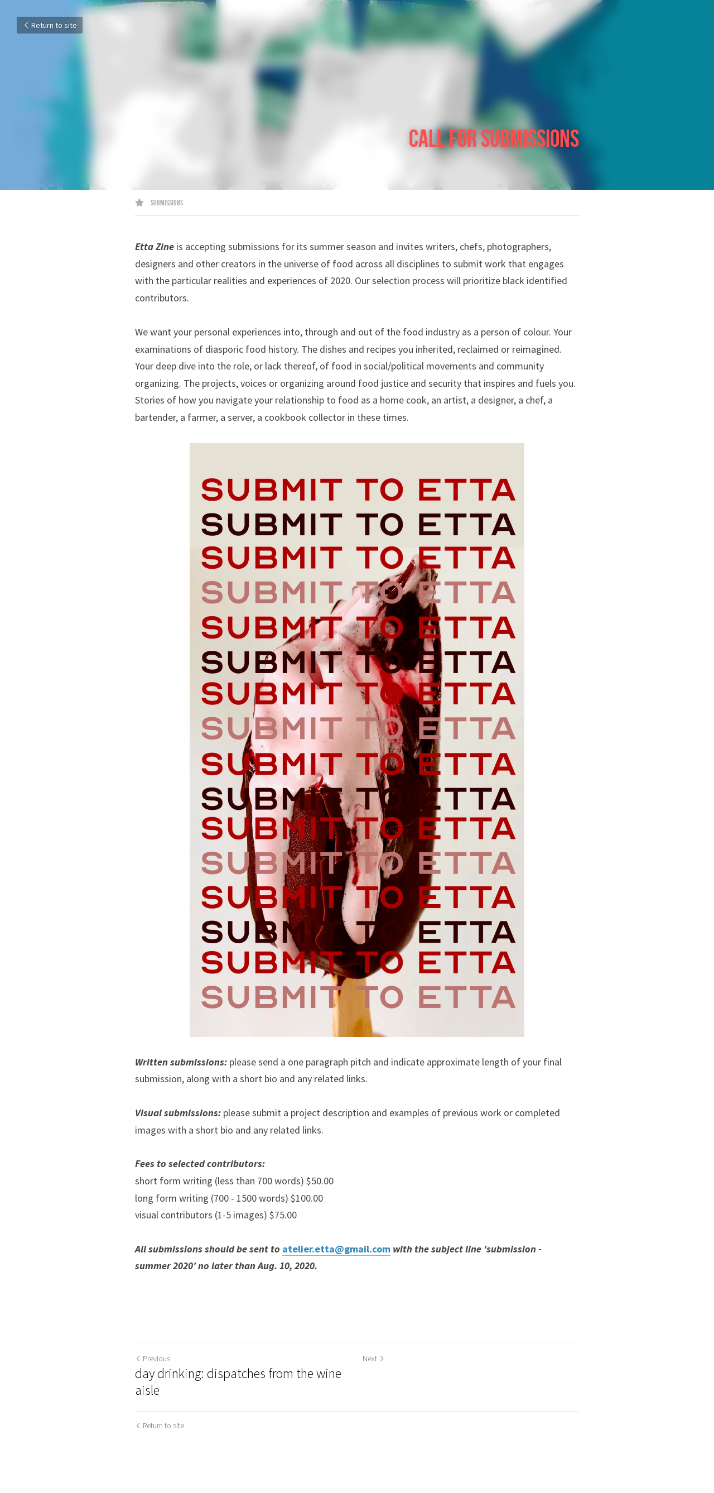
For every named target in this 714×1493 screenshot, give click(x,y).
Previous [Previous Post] (152, 1358)
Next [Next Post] (374, 1358)
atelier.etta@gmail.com (336, 1248)
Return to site (49, 25)
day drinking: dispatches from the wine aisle (238, 1382)
